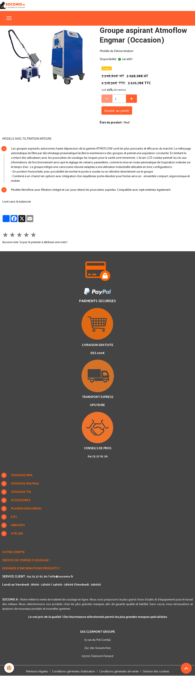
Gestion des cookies (156, 671)
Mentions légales (37, 671)
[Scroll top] (186, 668)
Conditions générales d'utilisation (73, 671)
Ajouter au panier (116, 110)
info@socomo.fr (61, 576)
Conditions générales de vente (119, 671)
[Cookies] (9, 668)
